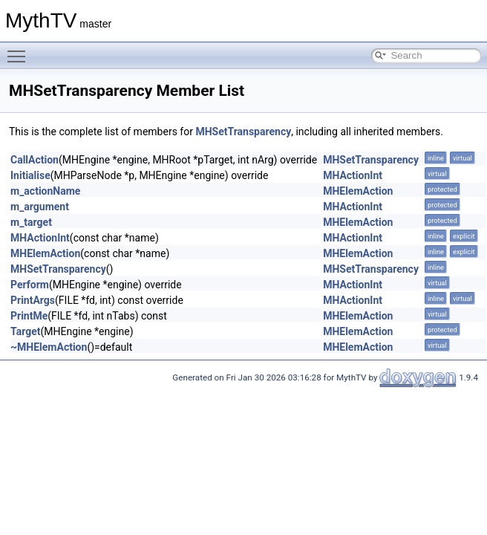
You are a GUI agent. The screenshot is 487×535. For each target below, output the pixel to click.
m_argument (39, 207)
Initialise (30, 175)
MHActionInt (352, 175)
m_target (31, 222)
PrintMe (29, 316)
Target (25, 331)
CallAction (34, 160)
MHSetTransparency (243, 131)
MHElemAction (358, 191)
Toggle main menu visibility (20, 49)
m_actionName (45, 191)
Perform (29, 285)
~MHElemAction (48, 347)
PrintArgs (32, 300)
